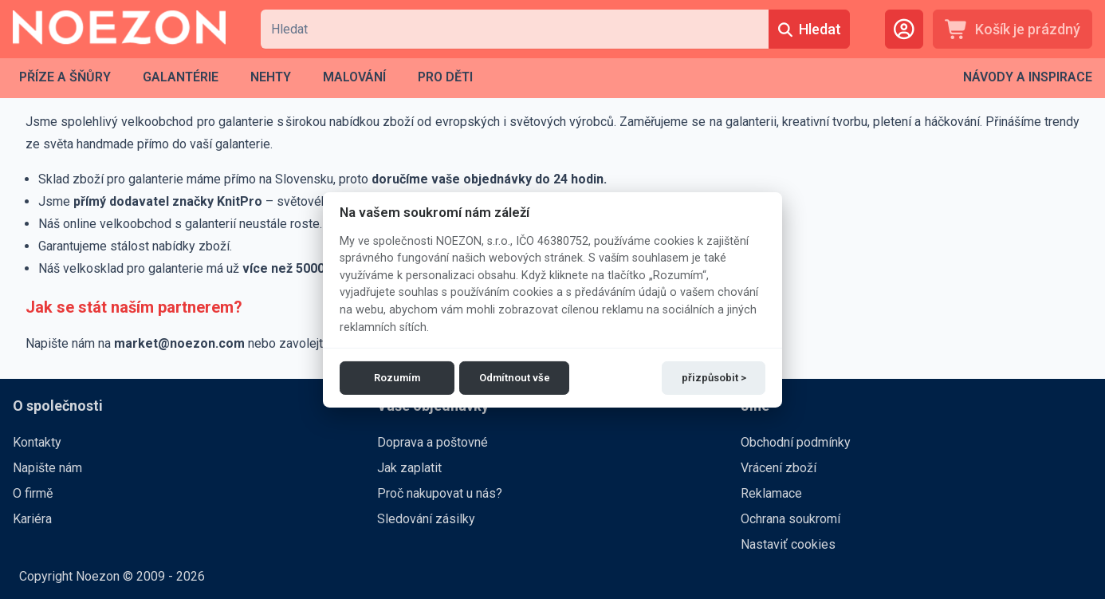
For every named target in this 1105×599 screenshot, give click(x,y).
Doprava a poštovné (432, 442)
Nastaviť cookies (788, 544)
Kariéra (32, 518)
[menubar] (246, 77)
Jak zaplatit (409, 467)
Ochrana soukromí (790, 518)
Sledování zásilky (426, 518)
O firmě (33, 493)
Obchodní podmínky (796, 442)
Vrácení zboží (778, 467)
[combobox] (515, 29)
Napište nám (47, 467)
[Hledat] (809, 29)
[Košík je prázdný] (1012, 29)
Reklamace (771, 493)
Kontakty (37, 442)
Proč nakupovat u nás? (439, 493)
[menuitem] (65, 77)
